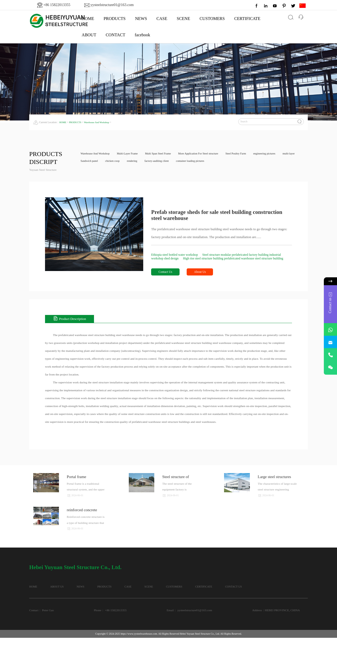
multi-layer (87, 161)
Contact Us (166, 276)
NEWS (141, 18)
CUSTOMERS (212, 18)
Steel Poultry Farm (250, 154)
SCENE (183, 18)
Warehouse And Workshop (99, 122)
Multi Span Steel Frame (165, 154)
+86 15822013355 (56, 5)
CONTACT (115, 35)
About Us (204, 276)
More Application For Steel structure (209, 154)
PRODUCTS (114, 18)
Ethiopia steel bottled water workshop (177, 255)
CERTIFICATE (247, 18)
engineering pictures (281, 154)
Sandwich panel (111, 161)
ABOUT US (65, 592)
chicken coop (137, 161)
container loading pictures (221, 161)
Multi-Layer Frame (131, 154)
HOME (63, 122)
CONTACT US (38, 600)
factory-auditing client (185, 161)
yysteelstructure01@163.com (111, 5)
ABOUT (89, 35)
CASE (161, 18)
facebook (142, 35)
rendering (158, 161)
